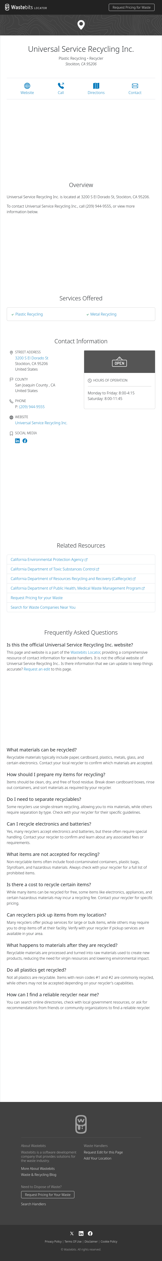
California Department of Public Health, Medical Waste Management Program (78, 588)
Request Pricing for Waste (132, 7)
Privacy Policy (53, 1242)
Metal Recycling (103, 314)
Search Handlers (33, 1204)
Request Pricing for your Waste (37, 597)
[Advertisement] (81, 137)
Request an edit (37, 669)
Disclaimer (91, 1242)
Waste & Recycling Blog (38, 1174)
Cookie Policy (109, 1242)
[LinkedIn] (83, 1233)
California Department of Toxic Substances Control (55, 569)
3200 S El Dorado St (31, 358)
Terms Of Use (73, 1242)
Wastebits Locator (85, 652)
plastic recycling (29, 314)
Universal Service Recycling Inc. (41, 422)
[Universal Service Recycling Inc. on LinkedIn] (18, 440)
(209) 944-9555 (32, 406)
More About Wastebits (38, 1168)
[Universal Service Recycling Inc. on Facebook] (25, 440)
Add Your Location (98, 1158)
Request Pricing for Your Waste (48, 1194)
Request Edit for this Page (103, 1152)
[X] (74, 1233)
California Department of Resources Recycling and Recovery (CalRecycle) (73, 578)
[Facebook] (90, 1233)
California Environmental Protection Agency (49, 559)
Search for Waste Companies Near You (43, 607)
